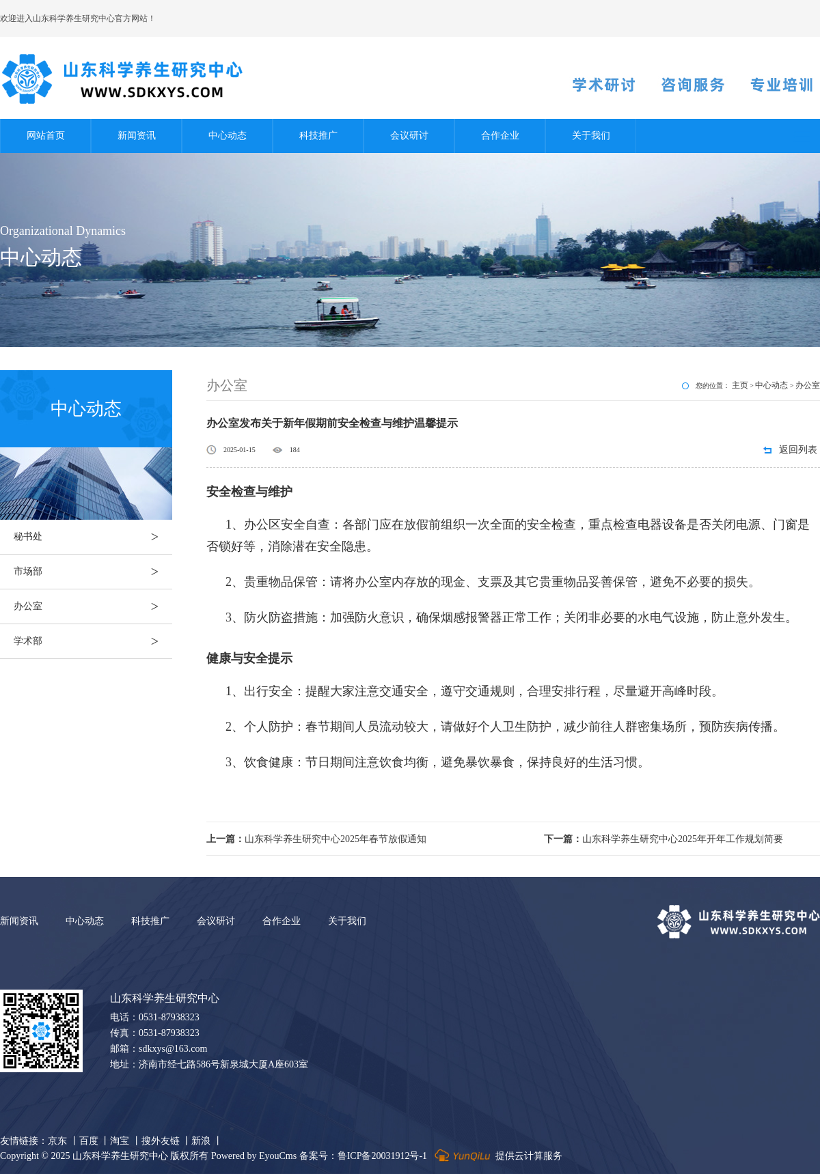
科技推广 (318, 135)
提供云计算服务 (497, 1156)
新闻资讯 (137, 135)
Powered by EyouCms (252, 1156)
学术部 (93, 641)
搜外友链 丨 (166, 1141)
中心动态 (227, 135)
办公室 (93, 606)
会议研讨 (409, 135)
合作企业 (500, 135)
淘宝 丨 (125, 1141)
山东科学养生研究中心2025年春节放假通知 (316, 839)
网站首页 (46, 135)
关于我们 (591, 135)
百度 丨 (95, 1141)
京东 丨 (63, 1141)
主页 (740, 385)
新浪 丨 (207, 1141)
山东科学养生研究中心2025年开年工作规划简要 (663, 839)
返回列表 (798, 450)
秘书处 (93, 537)
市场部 (93, 572)
